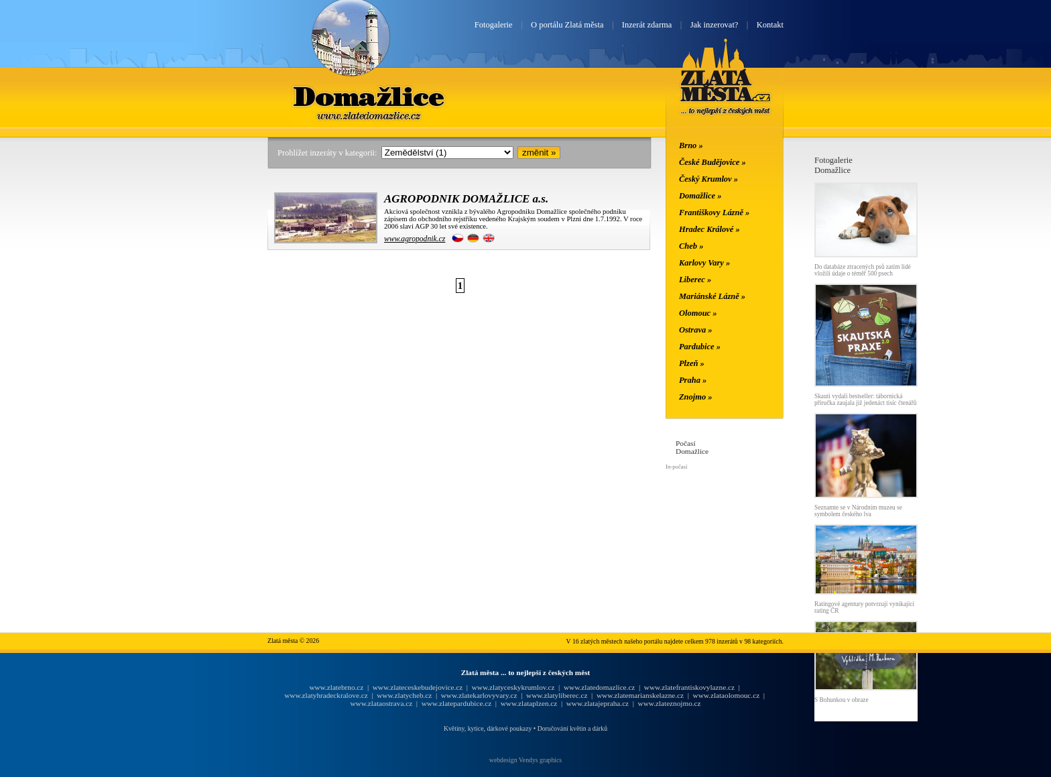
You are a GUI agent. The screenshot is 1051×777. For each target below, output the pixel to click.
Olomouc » (698, 313)
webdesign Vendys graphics (525, 760)
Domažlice (370, 96)
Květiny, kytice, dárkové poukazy (488, 728)
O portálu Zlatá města (567, 24)
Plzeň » (691, 363)
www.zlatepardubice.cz (457, 703)
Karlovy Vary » (704, 262)
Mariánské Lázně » (712, 296)
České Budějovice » (712, 162)
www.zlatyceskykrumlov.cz (513, 687)
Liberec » (695, 279)
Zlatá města (725, 92)
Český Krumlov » (708, 179)
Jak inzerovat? (714, 24)
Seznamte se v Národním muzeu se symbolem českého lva (858, 511)
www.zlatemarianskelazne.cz (640, 695)
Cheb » (691, 246)
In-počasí (676, 466)
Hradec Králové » (709, 229)
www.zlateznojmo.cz (669, 703)
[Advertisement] (187, 357)
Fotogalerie (494, 24)
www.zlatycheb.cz (404, 695)
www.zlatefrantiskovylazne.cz (689, 687)
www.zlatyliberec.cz (556, 695)
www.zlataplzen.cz (529, 703)
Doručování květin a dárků (572, 728)
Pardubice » (700, 346)
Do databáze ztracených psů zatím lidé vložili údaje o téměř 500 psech (862, 270)
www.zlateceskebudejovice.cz (417, 687)
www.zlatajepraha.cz (597, 703)
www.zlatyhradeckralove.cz (325, 695)
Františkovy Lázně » (714, 212)
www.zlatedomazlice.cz (599, 687)
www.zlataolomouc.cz (726, 695)
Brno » (691, 145)
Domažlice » (700, 195)
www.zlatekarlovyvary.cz (479, 695)
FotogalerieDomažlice (833, 165)
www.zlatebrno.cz (336, 687)
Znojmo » (696, 397)
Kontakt (770, 24)
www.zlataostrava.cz (381, 703)
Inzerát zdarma (647, 24)
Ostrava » (696, 330)
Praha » (692, 380)
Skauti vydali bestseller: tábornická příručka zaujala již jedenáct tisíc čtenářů (865, 399)
